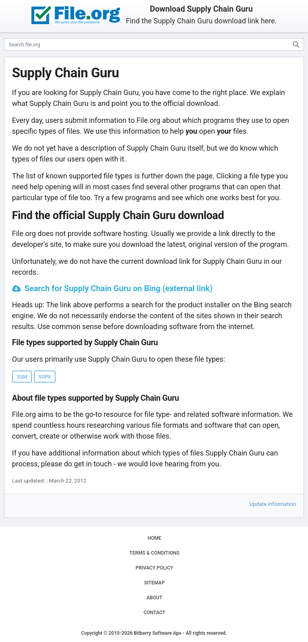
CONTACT (154, 612)
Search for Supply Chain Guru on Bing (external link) (119, 288)
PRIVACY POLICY (154, 568)
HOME (154, 538)
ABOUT (154, 598)
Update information (272, 504)
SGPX (45, 377)
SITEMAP (154, 583)
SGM (22, 377)
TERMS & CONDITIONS (155, 553)
